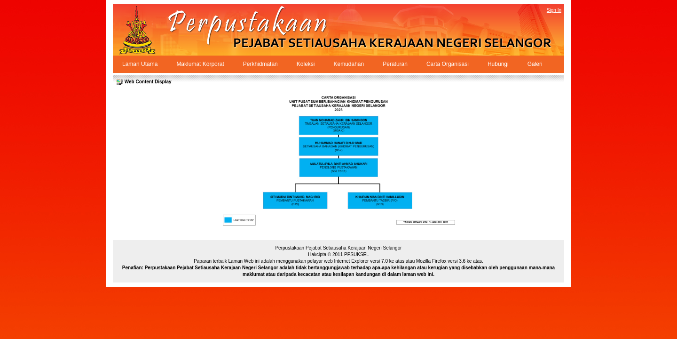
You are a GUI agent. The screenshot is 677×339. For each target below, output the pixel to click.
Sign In (554, 10)
